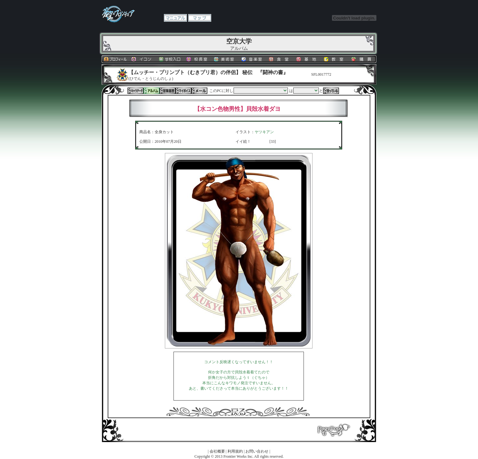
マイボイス (183, 91)
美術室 (225, 59)
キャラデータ (135, 91)
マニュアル (175, 18)
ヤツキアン (264, 132)
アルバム (151, 91)
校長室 (198, 59)
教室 (335, 59)
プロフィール (115, 59)
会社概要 (217, 451)
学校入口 (170, 59)
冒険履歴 (167, 91)
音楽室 (252, 59)
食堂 (280, 59)
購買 (362, 59)
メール (199, 91)
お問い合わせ (256, 451)
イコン (143, 59)
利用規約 (235, 451)
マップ (199, 18)
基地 (307, 59)
